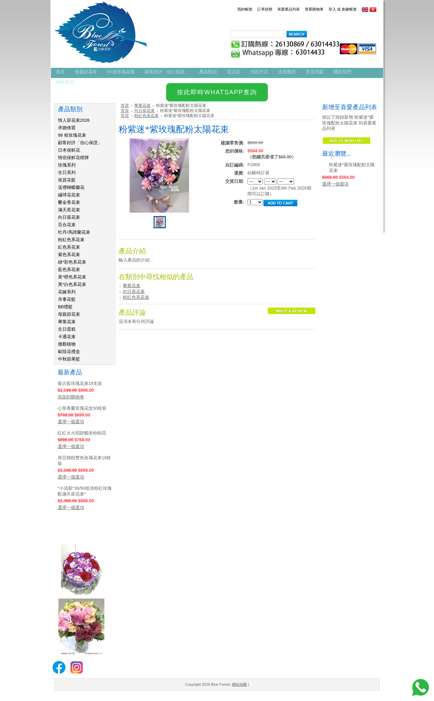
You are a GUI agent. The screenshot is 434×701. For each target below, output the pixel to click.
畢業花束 (67, 321)
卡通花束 (67, 336)
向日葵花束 (69, 217)
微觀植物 (67, 344)
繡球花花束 (69, 194)
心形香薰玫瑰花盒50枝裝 (82, 408)
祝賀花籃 (67, 179)
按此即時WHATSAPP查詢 (217, 92)
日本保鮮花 (69, 150)
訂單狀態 (264, 9)
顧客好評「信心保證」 (80, 142)
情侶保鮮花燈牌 (73, 157)
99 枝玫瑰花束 (72, 135)
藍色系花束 (69, 269)
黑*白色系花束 (72, 284)
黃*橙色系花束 (72, 276)
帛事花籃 (67, 299)
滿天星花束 (69, 209)
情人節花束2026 (74, 120)
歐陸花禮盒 (69, 351)
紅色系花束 (69, 247)
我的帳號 (244, 9)
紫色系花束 (69, 254)
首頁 (125, 105)
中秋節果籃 (69, 359)
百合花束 (67, 224)
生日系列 (67, 172)
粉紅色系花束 (71, 239)
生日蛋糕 (67, 329)
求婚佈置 (67, 127)
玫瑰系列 (67, 165)
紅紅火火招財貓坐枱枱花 (82, 432)
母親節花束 (69, 314)
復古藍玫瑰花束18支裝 (80, 383)
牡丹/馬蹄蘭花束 (74, 232)
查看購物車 (314, 9)
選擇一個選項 (71, 421)
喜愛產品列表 (288, 9)
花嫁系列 (67, 291)
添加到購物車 (71, 397)
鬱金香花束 (69, 202)
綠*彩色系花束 (72, 262)
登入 (332, 9)
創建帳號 (349, 9)
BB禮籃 (65, 306)
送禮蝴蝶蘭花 (71, 187)
